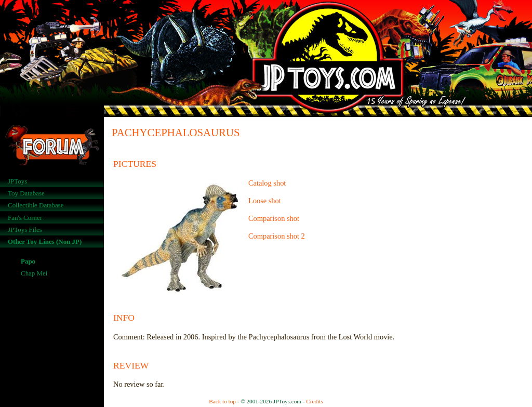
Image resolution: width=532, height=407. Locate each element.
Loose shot (264, 200)
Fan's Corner (25, 217)
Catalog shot (267, 183)
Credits (314, 401)
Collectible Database (36, 205)
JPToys (17, 181)
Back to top (222, 401)
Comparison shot (273, 218)
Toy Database (26, 193)
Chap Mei (34, 273)
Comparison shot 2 (276, 236)
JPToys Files (25, 229)
